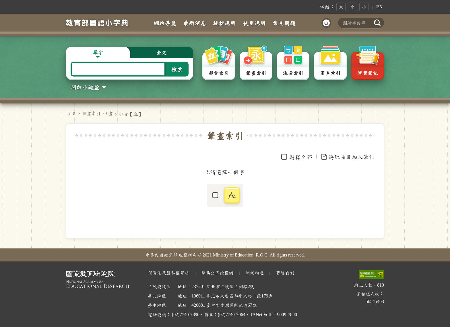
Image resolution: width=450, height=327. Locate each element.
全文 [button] (161, 52)
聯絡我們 (285, 272)
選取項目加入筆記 (348, 156)
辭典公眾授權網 (217, 272)
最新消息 (194, 23)
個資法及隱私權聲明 (168, 272)
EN (379, 6)
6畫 (109, 113)
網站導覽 (164, 23)
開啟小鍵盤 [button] (85, 87)
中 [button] (352, 6)
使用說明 (254, 23)
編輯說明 (224, 23)
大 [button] (341, 6)
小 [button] (364, 6)
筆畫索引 (91, 113)
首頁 (71, 113)
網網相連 (254, 272)
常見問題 (284, 23)
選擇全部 (300, 157)
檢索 (177, 69)
